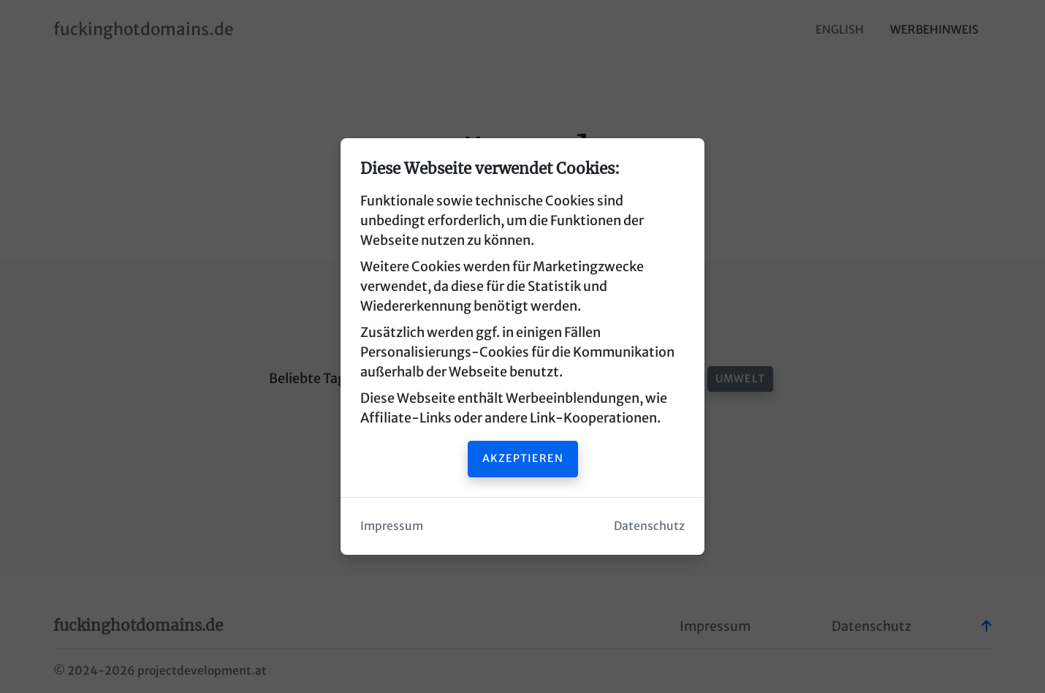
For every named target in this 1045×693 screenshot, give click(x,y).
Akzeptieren (522, 458)
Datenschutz (649, 526)
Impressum (391, 526)
